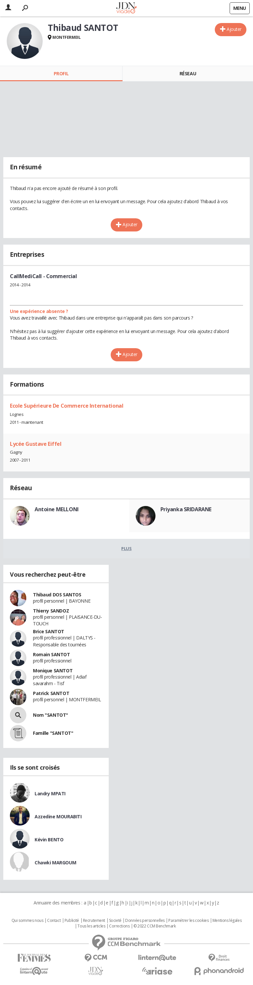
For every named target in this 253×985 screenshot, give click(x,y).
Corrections (119, 926)
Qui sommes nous (27, 920)
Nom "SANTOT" (50, 715)
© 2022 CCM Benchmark (154, 926)
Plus (126, 548)
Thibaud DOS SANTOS (57, 594)
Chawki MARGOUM (55, 862)
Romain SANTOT (51, 654)
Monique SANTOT (52, 670)
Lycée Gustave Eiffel (36, 443)
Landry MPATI (50, 793)
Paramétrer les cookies (188, 920)
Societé (115, 920)
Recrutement (94, 920)
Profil (61, 73)
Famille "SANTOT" (53, 733)
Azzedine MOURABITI (58, 816)
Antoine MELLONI (57, 509)
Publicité (72, 920)
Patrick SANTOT (51, 693)
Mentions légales (226, 920)
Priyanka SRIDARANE (185, 509)
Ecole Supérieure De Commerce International (66, 405)
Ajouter (234, 29)
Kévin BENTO (49, 839)
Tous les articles (91, 926)
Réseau (188, 73)
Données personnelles (145, 920)
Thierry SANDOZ (51, 611)
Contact (54, 920)
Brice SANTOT (48, 631)
